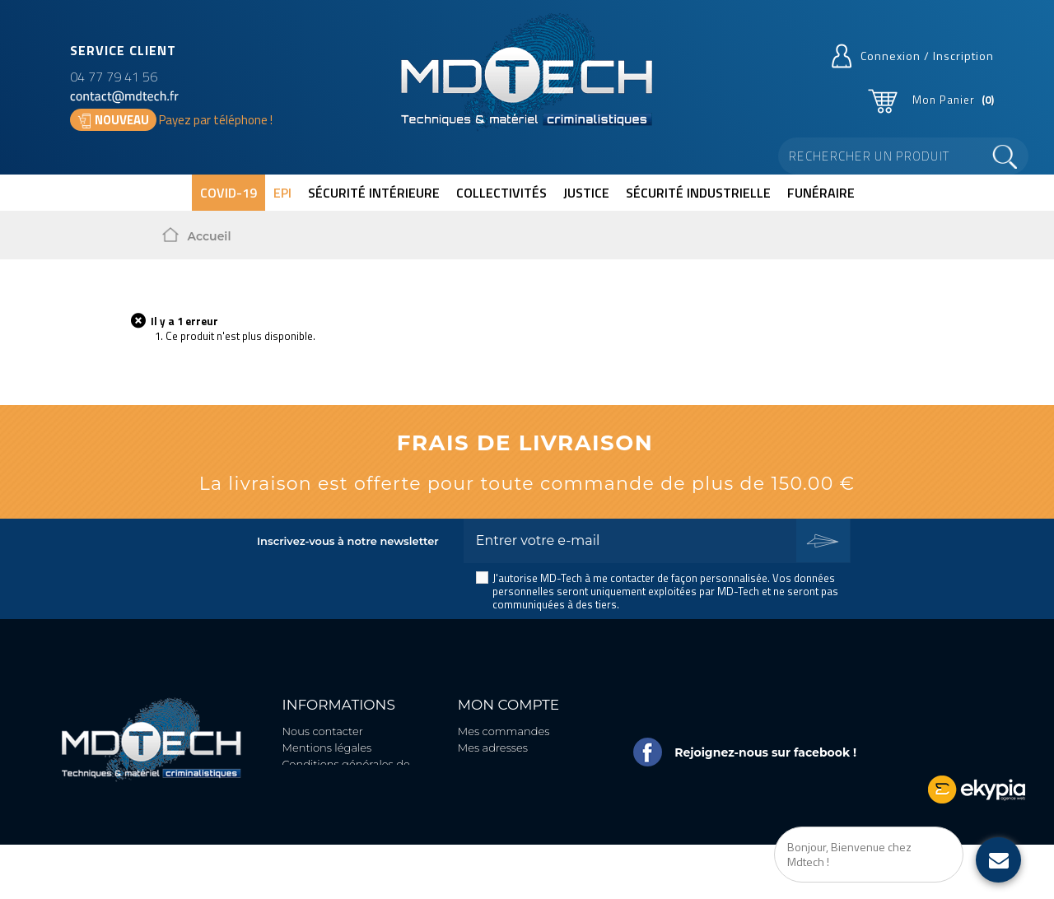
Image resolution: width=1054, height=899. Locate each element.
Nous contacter (322, 731)
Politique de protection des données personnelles (354, 834)
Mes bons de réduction (519, 795)
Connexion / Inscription (927, 55)
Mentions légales (327, 747)
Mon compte (508, 704)
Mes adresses (493, 747)
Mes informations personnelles (504, 771)
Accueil (209, 236)
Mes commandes (504, 731)
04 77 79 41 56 (113, 76)
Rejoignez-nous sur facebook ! (765, 752)
